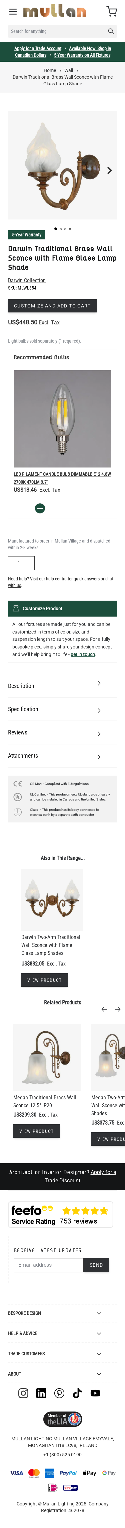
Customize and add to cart (52, 305)
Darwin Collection (27, 280)
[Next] (119, 1009)
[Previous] (106, 1009)
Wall (68, 70)
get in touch (83, 654)
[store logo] (54, 10)
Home (50, 70)
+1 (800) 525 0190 (62, 1454)
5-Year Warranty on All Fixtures (82, 55)
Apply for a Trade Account (37, 48)
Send (96, 1265)
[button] (55, 228)
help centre (56, 578)
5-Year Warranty (26, 234)
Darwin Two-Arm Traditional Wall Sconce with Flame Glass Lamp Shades (50, 945)
